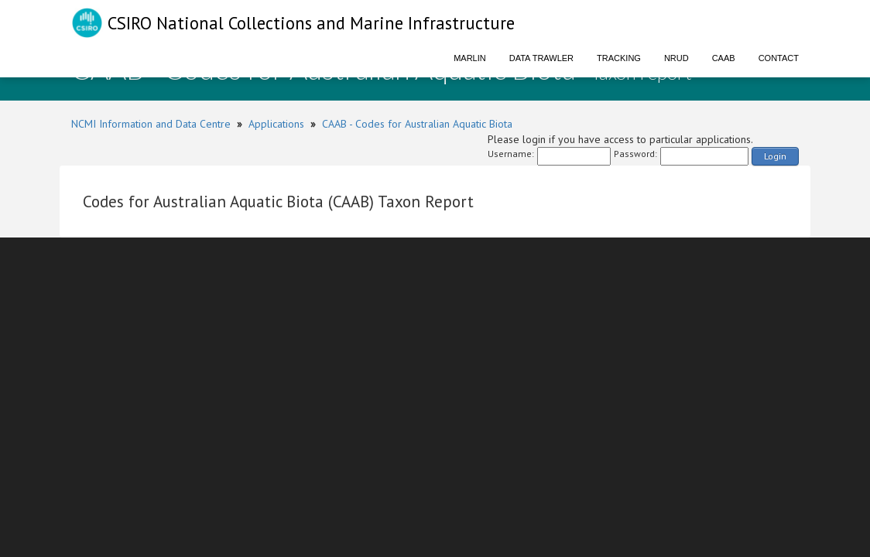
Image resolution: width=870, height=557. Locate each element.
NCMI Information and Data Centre (151, 124)
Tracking (619, 58)
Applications (276, 124)
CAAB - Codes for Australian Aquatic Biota (417, 124)
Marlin (470, 58)
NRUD (676, 58)
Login (775, 156)
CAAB (723, 58)
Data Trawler (541, 58)
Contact (779, 58)
